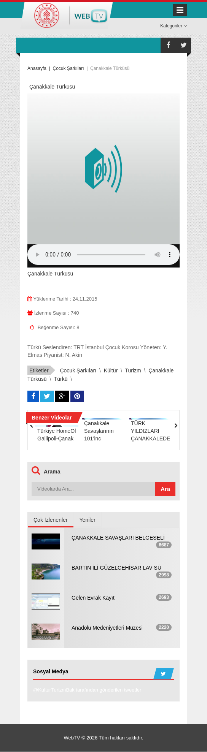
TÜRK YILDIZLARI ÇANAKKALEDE (150, 431)
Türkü (61, 379)
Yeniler (88, 520)
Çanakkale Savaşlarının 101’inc (99, 431)
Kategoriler (173, 25)
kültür (111, 370)
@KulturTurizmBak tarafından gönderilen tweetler (87, 690)
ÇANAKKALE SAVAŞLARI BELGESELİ (118, 538)
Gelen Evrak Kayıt (93, 598)
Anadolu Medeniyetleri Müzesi (107, 628)
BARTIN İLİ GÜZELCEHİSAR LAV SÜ (116, 568)
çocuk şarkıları (78, 370)
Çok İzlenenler (50, 520)
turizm (133, 370)
